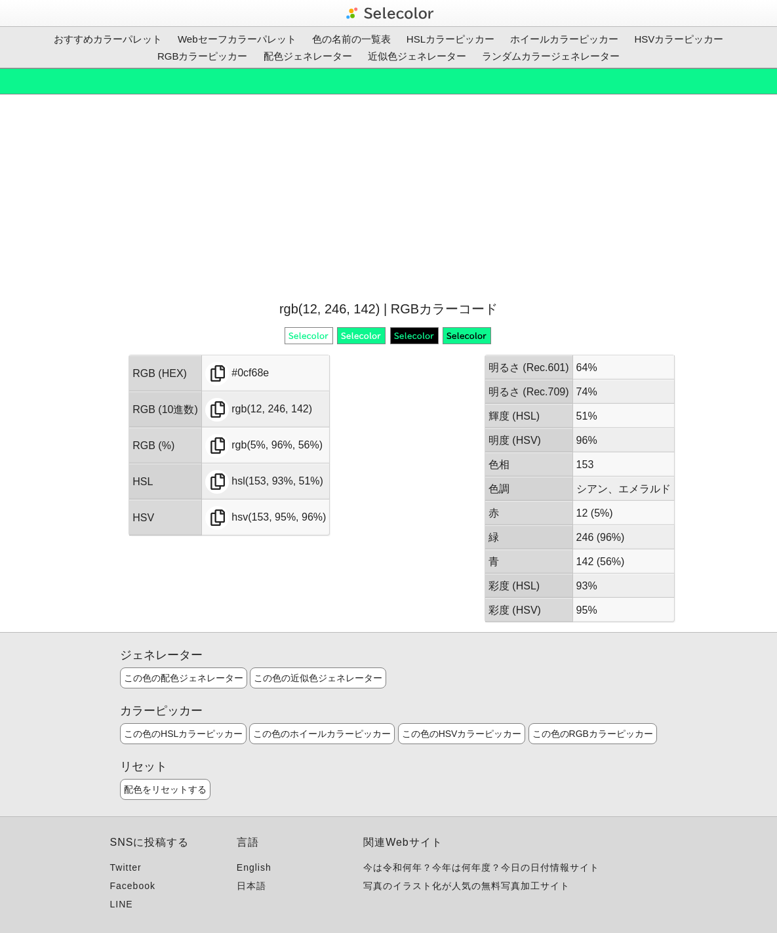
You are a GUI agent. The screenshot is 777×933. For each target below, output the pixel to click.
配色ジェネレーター (308, 56)
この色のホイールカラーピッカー (322, 733)
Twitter (126, 867)
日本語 (251, 886)
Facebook (132, 886)
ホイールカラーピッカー (564, 39)
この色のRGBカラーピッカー (592, 733)
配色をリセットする (165, 789)
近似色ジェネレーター (417, 56)
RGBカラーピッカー (202, 56)
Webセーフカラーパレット (237, 39)
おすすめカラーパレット (108, 39)
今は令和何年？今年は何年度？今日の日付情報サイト (481, 867)
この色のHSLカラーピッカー (183, 733)
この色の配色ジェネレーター (183, 678)
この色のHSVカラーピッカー (462, 733)
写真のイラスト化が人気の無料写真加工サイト (466, 886)
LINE (121, 904)
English (254, 867)
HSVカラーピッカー (678, 39)
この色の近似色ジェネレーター (318, 678)
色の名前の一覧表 (351, 39)
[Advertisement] (388, 196)
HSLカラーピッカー (450, 39)
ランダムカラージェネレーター (551, 56)
